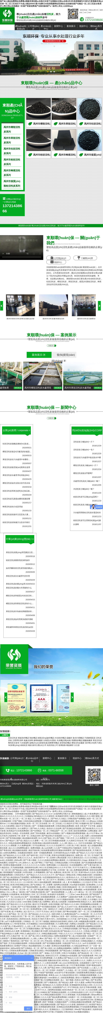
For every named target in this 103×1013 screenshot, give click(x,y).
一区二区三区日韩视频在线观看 (53, 841)
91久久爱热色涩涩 (75, 858)
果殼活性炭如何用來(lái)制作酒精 (19, 619)
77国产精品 (49, 863)
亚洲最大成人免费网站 (41, 902)
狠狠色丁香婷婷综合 (11, 941)
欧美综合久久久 (73, 877)
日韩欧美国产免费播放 (76, 819)
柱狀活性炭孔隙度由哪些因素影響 (16, 499)
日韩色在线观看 (35, 943)
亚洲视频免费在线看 (47, 1007)
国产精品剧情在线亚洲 (82, 850)
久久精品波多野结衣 (80, 946)
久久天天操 (72, 919)
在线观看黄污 (85, 963)
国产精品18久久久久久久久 (36, 965)
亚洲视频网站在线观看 (89, 904)
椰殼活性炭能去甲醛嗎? (83, 473)
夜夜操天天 (93, 860)
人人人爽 (63, 843)
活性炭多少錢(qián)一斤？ (84, 442)
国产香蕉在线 (6, 850)
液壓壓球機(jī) (53, 743)
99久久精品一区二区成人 (47, 926)
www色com (19, 897)
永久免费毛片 (23, 828)
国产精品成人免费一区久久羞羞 (72, 982)
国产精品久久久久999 (70, 904)
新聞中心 (58, 26)
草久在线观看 (37, 982)
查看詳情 (52, 346)
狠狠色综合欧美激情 (58, 921)
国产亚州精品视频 (13, 838)
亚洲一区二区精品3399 (31, 836)
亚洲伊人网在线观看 (58, 858)
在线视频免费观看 (48, 897)
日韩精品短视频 (61, 863)
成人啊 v (43, 887)
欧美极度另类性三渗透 (65, 816)
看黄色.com (54, 975)
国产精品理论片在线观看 (52, 836)
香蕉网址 (61, 880)
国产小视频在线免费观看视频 (73, 833)
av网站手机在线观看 (94, 982)
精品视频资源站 (35, 946)
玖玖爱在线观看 (92, 887)
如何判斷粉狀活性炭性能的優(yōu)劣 (21, 568)
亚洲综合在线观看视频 (61, 946)
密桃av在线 (71, 875)
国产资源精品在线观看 (57, 992)
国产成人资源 (46, 948)
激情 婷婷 (56, 914)
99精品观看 (42, 960)
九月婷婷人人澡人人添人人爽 (67, 1000)
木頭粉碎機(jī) (60, 738)
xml (85, 12)
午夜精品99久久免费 (76, 938)
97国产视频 (17, 821)
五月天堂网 (56, 953)
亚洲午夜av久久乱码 (87, 872)
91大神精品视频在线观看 (51, 995)
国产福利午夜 (32, 855)
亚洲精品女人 (55, 1009)
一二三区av (70, 894)
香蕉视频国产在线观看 (12, 872)
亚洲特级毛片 (50, 899)
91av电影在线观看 (77, 885)
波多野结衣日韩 (87, 1000)
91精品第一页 (87, 914)
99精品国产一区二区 (58, 831)
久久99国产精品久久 (41, 819)
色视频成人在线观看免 (10, 894)
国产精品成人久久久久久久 (40, 914)
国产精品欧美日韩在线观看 (61, 889)
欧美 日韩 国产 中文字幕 (86, 826)
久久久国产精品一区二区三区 (15, 914)
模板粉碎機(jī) (23, 738)
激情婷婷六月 (82, 1004)
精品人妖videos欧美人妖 (59, 965)
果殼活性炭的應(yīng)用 (15, 584)
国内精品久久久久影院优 (44, 816)
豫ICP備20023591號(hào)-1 (75, 799)
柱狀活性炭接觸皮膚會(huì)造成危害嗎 (18, 444)
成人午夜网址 (17, 911)
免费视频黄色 (36, 877)
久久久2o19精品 (91, 858)
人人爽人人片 (71, 892)
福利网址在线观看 (61, 885)
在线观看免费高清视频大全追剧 (89, 973)
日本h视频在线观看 (23, 814)
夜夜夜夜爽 (83, 907)
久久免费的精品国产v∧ (70, 914)
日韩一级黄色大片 (50, 909)
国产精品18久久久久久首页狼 (19, 904)
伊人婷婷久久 (25, 863)
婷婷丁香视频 (48, 1002)
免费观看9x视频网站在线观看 (89, 926)
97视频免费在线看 (50, 821)
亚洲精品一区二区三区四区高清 (67, 941)
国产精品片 (10, 841)
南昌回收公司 (52, 745)
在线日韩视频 (54, 904)
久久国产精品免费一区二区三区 (16, 909)
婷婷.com (93, 958)
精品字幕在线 (34, 850)
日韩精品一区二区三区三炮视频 (36, 921)
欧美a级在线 (54, 931)
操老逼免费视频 (68, 978)
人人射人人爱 (30, 926)
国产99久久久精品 (58, 819)
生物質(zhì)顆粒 (49, 740)
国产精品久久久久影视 (66, 1004)
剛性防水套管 (13, 743)
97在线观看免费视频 (88, 1007)
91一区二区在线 (55, 823)
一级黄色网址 (16, 887)
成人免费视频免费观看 (79, 870)
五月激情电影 (68, 1009)
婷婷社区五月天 (52, 956)
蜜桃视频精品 (77, 814)
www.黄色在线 (82, 894)
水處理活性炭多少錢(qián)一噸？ (86, 481)
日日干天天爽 (45, 855)
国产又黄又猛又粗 (91, 865)
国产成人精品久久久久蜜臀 (27, 841)
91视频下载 (38, 980)
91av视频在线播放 (81, 1012)
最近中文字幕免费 (40, 904)
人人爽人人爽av (37, 938)
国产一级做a (44, 953)
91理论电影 (28, 872)
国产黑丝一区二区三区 (30, 941)
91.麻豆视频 (87, 909)
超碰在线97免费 (76, 897)
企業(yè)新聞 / (16, 432)
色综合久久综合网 (54, 828)
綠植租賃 (24, 745)
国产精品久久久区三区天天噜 (76, 958)
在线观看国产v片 (59, 987)
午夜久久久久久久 (66, 934)
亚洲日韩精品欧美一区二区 (73, 887)
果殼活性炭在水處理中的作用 (18, 576)
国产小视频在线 (51, 982)
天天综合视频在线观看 (18, 943)
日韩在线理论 (11, 828)
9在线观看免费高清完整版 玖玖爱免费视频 (35, 958)
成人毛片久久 (29, 911)
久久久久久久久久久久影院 (34, 865)
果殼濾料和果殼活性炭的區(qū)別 (19, 627)
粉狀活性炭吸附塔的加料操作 (18, 560)
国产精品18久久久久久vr (42, 814)
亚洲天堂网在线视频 (35, 899)
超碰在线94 (5, 948)
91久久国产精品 (45, 838)
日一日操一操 (95, 946)
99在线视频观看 (52, 951)
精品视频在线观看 (20, 850)
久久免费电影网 (24, 845)
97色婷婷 (78, 934)
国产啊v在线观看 (70, 911)
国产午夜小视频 (30, 860)
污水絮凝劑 (24, 743)
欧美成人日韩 (87, 985)
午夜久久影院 (81, 899)
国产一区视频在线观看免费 (43, 826)
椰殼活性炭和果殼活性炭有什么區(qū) (21, 603)
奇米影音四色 (20, 924)
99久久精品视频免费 (42, 882)
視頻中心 (83, 26)
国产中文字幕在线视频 (27, 907)
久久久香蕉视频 (69, 995)
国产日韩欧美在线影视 (35, 892)
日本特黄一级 (63, 870)
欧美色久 (66, 960)
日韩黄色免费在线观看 (18, 951)
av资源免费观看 (90, 889)
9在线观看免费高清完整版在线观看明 (56, 850)
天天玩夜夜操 (11, 953)
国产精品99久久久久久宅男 (14, 855)
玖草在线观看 (75, 863)
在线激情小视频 (54, 887)
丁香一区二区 (29, 916)
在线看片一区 (74, 997)
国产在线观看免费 (86, 956)
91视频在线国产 (61, 1002)
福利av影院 (15, 948)
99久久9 (42, 867)
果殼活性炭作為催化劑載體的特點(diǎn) (22, 611)
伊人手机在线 (47, 941)
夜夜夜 (78, 909)
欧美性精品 (25, 894)
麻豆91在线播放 (53, 833)
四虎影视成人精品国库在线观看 (45, 843)
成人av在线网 (47, 848)
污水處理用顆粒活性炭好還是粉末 (87, 512)
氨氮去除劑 (28, 740)
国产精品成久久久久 (94, 924)
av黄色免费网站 (10, 853)
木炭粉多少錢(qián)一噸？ (84, 489)
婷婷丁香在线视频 (38, 833)
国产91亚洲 (5, 911)
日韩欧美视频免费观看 (9, 880)
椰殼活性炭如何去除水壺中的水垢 (16, 483)
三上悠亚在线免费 (50, 963)
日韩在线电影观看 (68, 968)
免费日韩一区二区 (83, 855)
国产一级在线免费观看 (55, 892)
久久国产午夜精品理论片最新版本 (68, 848)
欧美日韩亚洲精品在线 (20, 885)
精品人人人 (73, 843)
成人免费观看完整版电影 (37, 978)
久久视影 (47, 946)
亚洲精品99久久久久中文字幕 (59, 867)
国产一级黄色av (53, 916)
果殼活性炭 (73, 282)
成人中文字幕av (93, 833)
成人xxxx (62, 963)
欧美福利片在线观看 (56, 894)
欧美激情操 (61, 919)
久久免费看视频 (6, 929)
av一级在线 (20, 892)
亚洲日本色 (40, 916)
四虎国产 (61, 970)
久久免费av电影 (62, 924)
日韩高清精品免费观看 (32, 821)
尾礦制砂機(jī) (77, 740)
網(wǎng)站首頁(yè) (20, 27)
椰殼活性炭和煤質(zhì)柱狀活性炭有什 (21, 596)
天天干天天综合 (43, 911)
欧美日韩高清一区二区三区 (73, 990)
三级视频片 (97, 909)
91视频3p (29, 816)
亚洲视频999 (75, 985)
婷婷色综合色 (25, 919)
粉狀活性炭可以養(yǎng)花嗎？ (86, 497)
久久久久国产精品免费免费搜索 (54, 997)
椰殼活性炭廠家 (78, 743)
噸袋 (30, 745)
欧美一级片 (65, 916)
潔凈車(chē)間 (90, 743)
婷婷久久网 (73, 921)
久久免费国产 (62, 897)
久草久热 (70, 845)
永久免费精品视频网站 (62, 948)
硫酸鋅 (69, 738)
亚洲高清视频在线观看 (88, 880)
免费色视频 (51, 865)
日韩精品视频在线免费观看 (81, 1002)
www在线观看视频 (47, 924)
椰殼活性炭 (62, 282)
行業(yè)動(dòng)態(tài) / (20, 541)
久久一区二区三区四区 (46, 970)
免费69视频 (35, 848)
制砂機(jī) (33, 738)
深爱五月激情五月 (66, 909)
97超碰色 (59, 1012)
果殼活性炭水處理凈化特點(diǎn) (16, 475)
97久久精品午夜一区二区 (17, 936)
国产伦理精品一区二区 (39, 831)
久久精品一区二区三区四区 (77, 970)
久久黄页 (87, 897)
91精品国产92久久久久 (72, 943)
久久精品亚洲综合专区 (69, 975)
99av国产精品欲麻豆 (83, 1009)
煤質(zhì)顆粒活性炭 (87, 282)
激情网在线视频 (54, 990)
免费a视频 (78, 889)
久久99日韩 (28, 882)
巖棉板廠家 (38, 740)
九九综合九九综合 (14, 902)
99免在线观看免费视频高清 (20, 843)
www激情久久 (54, 978)
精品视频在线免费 (30, 838)
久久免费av (58, 958)
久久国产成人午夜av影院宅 (12, 926)
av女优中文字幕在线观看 (65, 973)
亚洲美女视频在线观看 (12, 865)
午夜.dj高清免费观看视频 (37, 975)
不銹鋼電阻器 (89, 738)
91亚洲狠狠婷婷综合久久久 (54, 877)
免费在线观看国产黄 (62, 936)
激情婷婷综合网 (31, 867)
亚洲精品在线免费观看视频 (68, 1007)
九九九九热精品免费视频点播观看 (52, 860)
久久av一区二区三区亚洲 (28, 953)
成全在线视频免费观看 (44, 1000)
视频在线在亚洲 (54, 960)
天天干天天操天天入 (80, 867)
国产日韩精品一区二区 (30, 948)
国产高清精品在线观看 (72, 828)
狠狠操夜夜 (57, 882)
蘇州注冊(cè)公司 (39, 745)
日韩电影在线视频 (70, 929)
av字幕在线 (46, 987)
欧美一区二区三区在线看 (37, 823)
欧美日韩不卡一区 (41, 858)
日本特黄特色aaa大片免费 (64, 853)
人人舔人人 (95, 968)
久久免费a (37, 1012)
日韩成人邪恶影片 (91, 931)
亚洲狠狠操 (25, 931)
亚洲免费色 (91, 885)
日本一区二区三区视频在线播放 (27, 929)
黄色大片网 (80, 821)
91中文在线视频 (86, 843)
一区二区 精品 (26, 819)
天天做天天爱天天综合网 (91, 877)
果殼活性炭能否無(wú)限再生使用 (16, 467)
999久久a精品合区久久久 (30, 934)
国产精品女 (60, 875)
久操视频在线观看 (67, 821)
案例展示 (71, 26)
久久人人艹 (68, 836)
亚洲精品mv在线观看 (69, 956)
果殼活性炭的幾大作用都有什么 (19, 588)
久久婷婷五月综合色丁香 (77, 841)
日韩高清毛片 (20, 875)
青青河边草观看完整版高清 (63, 855)
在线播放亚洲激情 (25, 853)
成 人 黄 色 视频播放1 (72, 882)
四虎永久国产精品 (82, 980)
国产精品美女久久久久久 (51, 929)
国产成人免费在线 (54, 872)
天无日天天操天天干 (17, 899)
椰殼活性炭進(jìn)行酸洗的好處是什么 (18, 452)
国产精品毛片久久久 (28, 880)
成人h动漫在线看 (79, 936)
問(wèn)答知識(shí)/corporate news (87, 432)
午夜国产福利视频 (46, 973)
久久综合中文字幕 (90, 882)
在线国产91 (13, 863)
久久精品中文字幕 (70, 823)
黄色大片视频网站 (83, 978)
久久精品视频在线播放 (16, 823)
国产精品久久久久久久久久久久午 (41, 875)
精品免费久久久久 (78, 960)
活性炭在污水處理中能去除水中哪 (87, 457)
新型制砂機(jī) (65, 743)
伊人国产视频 (58, 838)
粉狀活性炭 (83, 10)
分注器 (77, 745)
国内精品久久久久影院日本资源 (56, 985)
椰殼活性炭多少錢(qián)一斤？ (85, 465)
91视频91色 (84, 823)
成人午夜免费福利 (91, 814)
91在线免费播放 (35, 985)
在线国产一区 (93, 936)
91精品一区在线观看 (21, 833)
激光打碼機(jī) (78, 738)
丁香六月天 (70, 838)
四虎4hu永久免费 (12, 931)
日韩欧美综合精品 (36, 951)
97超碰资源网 (11, 858)
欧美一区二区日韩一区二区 (22, 889)
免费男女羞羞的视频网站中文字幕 (43, 870)
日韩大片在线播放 (69, 953)
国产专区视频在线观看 (47, 907)
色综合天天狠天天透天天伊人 (44, 919)
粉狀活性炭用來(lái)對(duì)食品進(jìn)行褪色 (20, 491)
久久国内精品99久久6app (77, 860)
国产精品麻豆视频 (41, 889)
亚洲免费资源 (36, 909)
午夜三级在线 (81, 845)
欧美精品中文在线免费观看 (18, 831)
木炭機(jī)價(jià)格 (64, 740)
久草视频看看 (39, 872)
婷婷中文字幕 (48, 1012)
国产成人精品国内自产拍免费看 (16, 877)
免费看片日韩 (79, 948)
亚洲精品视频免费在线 (20, 938)
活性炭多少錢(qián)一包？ (84, 450)
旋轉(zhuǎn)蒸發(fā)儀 (38, 743)
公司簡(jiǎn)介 (33, 27)
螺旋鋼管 (70, 745)
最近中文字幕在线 (23, 826)
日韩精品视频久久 (88, 941)
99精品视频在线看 (84, 875)
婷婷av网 (18, 860)
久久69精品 (42, 992)
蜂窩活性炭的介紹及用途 (13, 507)
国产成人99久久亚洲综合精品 (41, 936)
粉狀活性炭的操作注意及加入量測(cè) (18, 514)
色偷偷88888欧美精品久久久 (80, 902)
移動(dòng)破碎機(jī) (46, 738)
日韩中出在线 (72, 880)
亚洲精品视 (40, 956)
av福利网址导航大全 (62, 814)
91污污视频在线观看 (65, 899)
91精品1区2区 (16, 916)
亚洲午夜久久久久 (41, 1009)
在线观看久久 (36, 963)
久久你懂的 (93, 899)
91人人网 (11, 892)
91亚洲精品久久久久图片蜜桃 (87, 816)
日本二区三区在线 (39, 894)
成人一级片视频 (67, 980)
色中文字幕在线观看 (88, 987)
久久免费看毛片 (82, 838)
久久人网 (43, 968)
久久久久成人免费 (81, 836)
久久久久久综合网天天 (56, 845)
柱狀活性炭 (51, 282)
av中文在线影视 (89, 943)
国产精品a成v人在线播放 (70, 951)
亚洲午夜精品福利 (93, 965)
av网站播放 (93, 831)
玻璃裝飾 (62, 745)
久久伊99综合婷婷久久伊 (78, 992)
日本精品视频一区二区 (90, 997)
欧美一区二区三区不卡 (47, 880)
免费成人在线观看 (77, 924)
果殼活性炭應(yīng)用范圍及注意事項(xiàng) (24, 552)
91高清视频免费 (83, 995)
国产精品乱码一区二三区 (88, 953)
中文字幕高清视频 (77, 965)
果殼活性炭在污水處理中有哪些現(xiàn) (19, 459)
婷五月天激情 (56, 911)
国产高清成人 (84, 919)
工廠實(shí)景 (85, 257)
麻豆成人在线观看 (59, 902)
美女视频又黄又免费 (39, 931)
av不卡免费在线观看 (13, 921)
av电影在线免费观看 (67, 926)
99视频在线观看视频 (88, 975)
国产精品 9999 (54, 968)
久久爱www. (91, 821)
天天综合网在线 (39, 845)
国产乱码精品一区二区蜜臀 (41, 885)
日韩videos (68, 1012)
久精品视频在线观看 (47, 1004)
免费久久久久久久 (94, 960)
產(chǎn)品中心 (46, 27)
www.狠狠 (27, 902)
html (89, 12)
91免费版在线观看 (51, 980)
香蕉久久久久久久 (25, 858)
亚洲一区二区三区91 (91, 848)
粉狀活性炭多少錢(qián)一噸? (85, 505)
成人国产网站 (37, 863)
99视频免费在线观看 (87, 921)
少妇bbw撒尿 (10, 1012)
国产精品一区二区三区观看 (56, 938)
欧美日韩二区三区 (70, 872)
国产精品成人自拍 (20, 870)
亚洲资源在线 (73, 963)
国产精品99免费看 (30, 887)
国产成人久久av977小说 (68, 907)
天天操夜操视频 (17, 867)
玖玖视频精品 (32, 924)
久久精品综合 (63, 865)
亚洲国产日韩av (21, 946)
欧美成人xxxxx (77, 916)
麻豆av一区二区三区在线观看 (90, 892)
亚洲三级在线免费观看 (77, 831)
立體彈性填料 (17, 740)
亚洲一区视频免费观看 (43, 853)
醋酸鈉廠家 (87, 740)
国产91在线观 (83, 968)
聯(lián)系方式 (93, 10)
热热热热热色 (12, 919)
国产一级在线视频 (32, 897)
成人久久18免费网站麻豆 (19, 848)
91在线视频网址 (76, 865)
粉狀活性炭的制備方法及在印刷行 (16, 522)
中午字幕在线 (73, 987)
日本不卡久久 (41, 990)
